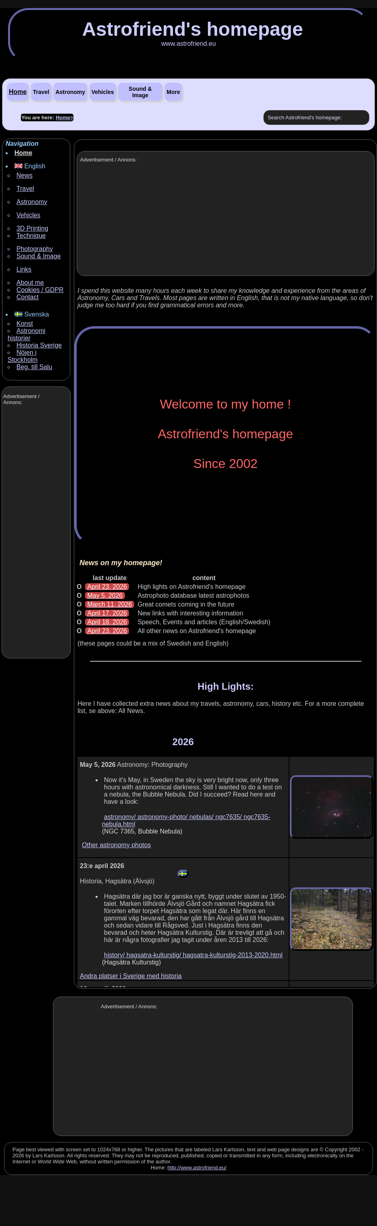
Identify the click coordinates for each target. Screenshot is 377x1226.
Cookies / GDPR (39, 289)
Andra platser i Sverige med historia (130, 976)
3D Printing (32, 228)
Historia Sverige (39, 345)
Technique (31, 235)
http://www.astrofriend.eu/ (196, 1168)
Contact (27, 297)
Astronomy (70, 92)
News (24, 175)
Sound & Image (140, 92)
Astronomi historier (26, 334)
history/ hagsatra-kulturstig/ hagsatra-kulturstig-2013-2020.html (193, 955)
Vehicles (103, 92)
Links (23, 269)
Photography (34, 248)
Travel (41, 92)
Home (17, 91)
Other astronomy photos (116, 845)
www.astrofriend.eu (188, 43)
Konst (24, 323)
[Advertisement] (35, 532)
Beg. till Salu (34, 367)
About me (30, 282)
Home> (64, 117)
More (173, 92)
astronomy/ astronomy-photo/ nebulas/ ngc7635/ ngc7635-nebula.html (186, 820)
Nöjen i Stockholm (23, 356)
